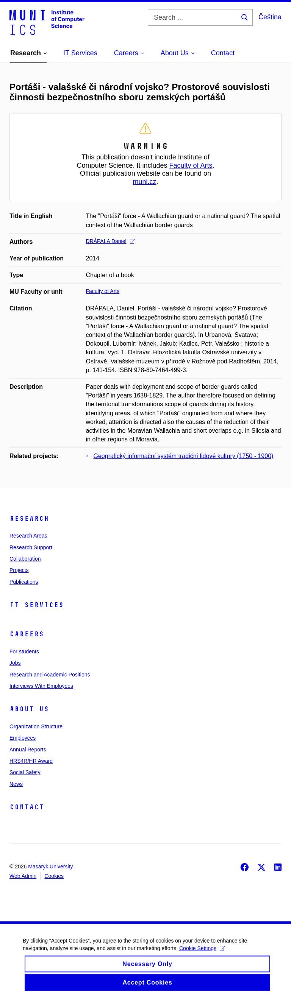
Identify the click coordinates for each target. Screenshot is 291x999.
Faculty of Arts (191, 165)
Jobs (15, 663)
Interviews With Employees (41, 686)
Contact (26, 807)
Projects (19, 570)
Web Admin (22, 876)
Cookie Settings (202, 953)
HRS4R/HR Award (31, 761)
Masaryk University (50, 866)
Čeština (270, 17)
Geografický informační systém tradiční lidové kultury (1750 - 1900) (184, 456)
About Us (29, 709)
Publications (23, 582)
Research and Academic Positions (49, 675)
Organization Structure (36, 726)
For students (24, 651)
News (16, 784)
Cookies (54, 876)
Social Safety (25, 772)
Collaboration (25, 559)
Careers (26, 634)
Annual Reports (27, 750)
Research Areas (28, 536)
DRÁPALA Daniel (110, 241)
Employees (22, 738)
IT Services (36, 605)
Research (29, 518)
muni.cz (144, 181)
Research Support (30, 547)
